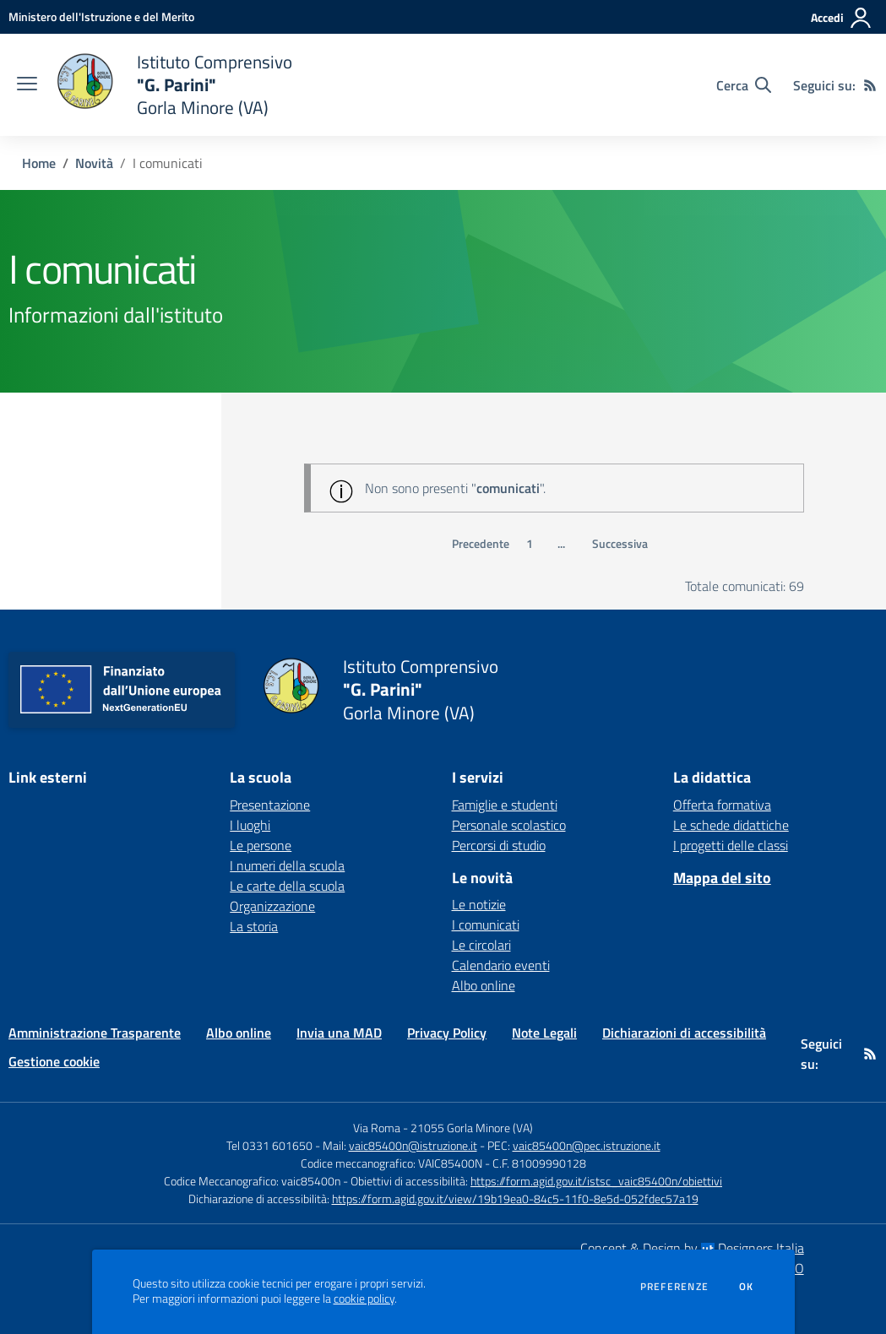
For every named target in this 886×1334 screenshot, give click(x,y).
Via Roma (376, 1127)
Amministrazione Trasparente (94, 1032)
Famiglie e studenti (504, 804)
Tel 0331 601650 (269, 1145)
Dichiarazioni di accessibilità (684, 1032)
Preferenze (674, 1287)
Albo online (483, 985)
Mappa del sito (722, 877)
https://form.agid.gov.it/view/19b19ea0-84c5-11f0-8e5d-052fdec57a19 (515, 1198)
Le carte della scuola (287, 886)
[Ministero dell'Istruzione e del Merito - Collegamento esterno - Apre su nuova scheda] (101, 16)
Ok (746, 1287)
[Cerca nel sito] (743, 85)
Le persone (260, 845)
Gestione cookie (54, 1061)
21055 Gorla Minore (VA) (471, 1127)
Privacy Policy (446, 1032)
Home (39, 163)
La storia (254, 926)
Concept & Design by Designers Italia (692, 1248)
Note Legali (544, 1032)
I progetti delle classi (730, 845)
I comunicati (485, 924)
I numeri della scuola (287, 865)
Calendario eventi (501, 965)
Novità (94, 163)
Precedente (480, 543)
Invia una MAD (339, 1032)
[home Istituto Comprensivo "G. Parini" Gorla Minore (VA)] (173, 85)
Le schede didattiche (731, 825)
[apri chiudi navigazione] (27, 85)
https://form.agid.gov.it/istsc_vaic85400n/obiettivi (596, 1181)
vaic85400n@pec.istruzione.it (586, 1145)
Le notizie (479, 904)
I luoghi (250, 825)
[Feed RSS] (870, 85)
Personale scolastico (509, 825)
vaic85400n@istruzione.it (413, 1145)
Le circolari (481, 945)
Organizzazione (272, 906)
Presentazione (270, 804)
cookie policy (364, 1298)
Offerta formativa (722, 804)
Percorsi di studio (499, 845)
